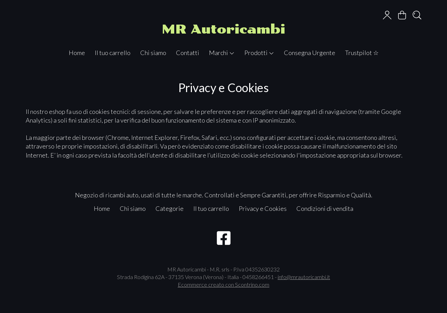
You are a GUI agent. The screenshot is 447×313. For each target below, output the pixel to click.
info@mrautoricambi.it (304, 277)
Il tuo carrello (112, 52)
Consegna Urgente (309, 52)
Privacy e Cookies (263, 208)
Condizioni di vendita (324, 208)
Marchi (222, 52)
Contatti (187, 52)
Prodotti (259, 52)
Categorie (169, 208)
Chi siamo (153, 52)
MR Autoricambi (223, 29)
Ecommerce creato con (223, 284)
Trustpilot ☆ (362, 52)
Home (77, 52)
